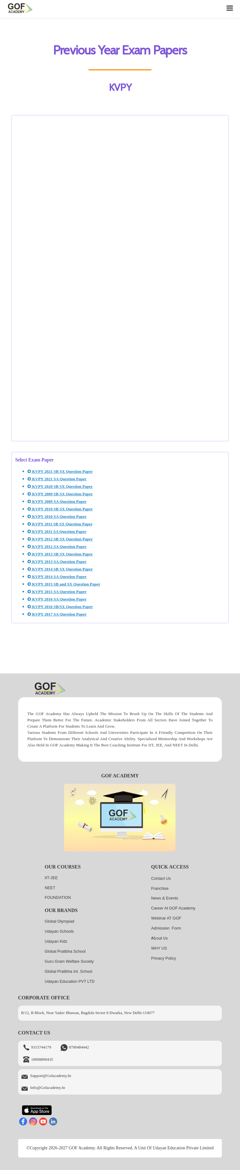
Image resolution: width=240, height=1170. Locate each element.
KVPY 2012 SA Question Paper (57, 546)
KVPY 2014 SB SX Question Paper (60, 569)
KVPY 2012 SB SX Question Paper (60, 539)
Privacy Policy (163, 958)
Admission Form (166, 928)
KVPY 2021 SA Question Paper (57, 479)
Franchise (159, 888)
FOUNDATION (58, 897)
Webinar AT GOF (166, 918)
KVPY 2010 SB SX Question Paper (60, 509)
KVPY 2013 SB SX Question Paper (60, 554)
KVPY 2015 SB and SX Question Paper (64, 584)
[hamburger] (230, 9)
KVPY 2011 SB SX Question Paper (60, 524)
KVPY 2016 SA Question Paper (57, 599)
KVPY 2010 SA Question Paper (57, 516)
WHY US (159, 948)
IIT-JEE (51, 877)
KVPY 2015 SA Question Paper (57, 592)
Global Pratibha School (65, 951)
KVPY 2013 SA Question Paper (57, 561)
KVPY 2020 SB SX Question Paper (60, 486)
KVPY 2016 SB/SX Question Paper (60, 607)
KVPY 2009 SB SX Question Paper (60, 494)
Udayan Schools (59, 931)
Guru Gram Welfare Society (69, 961)
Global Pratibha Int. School (68, 971)
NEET (50, 887)
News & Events (164, 898)
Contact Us (161, 878)
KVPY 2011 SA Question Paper (57, 531)
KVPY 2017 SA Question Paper (57, 614)
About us (159, 938)
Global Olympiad (59, 921)
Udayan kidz (56, 941)
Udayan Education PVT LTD (70, 981)
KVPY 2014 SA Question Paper (57, 577)
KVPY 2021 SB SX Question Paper (60, 471)
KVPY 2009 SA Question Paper (57, 501)
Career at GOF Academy (173, 908)
